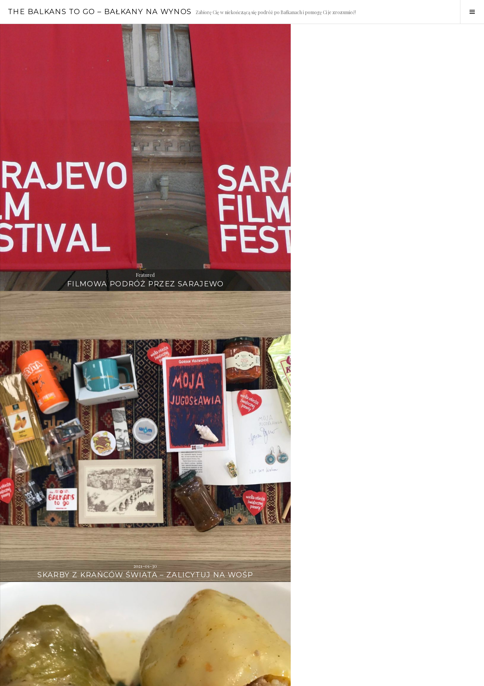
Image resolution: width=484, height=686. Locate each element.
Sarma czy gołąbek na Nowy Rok (403, 149)
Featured (80, 136)
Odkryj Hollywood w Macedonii (80, 310)
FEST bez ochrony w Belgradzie (80, 472)
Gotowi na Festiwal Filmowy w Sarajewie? (242, 634)
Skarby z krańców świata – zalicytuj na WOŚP (242, 149)
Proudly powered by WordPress (36, 678)
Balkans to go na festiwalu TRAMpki (403, 310)
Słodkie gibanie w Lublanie (80, 638)
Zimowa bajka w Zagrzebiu (403, 477)
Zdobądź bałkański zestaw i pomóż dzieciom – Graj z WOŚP (242, 472)
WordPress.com (113, 678)
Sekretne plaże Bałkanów (242, 315)
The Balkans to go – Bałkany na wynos (100, 11)
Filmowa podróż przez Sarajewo (81, 149)
